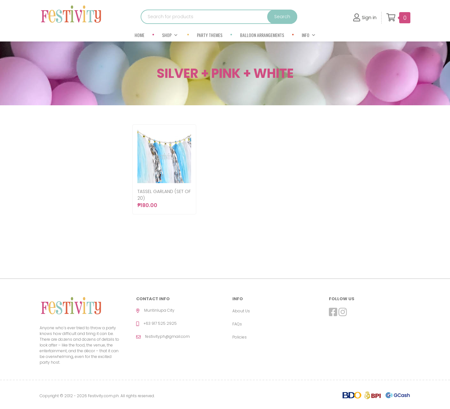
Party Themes (209, 35)
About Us (241, 311)
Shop (170, 35)
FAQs (237, 324)
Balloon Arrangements (262, 35)
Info (309, 35)
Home (139, 35)
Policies (239, 337)
